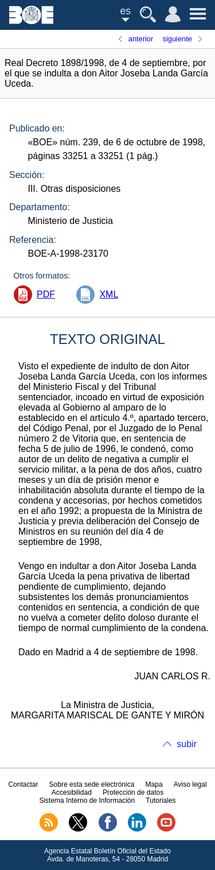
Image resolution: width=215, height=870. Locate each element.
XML (108, 294)
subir (187, 744)
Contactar (23, 784)
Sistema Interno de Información (87, 800)
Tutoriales (160, 800)
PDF (46, 294)
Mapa (154, 784)
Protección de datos (133, 792)
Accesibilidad (72, 792)
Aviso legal (190, 784)
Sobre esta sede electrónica (92, 784)
